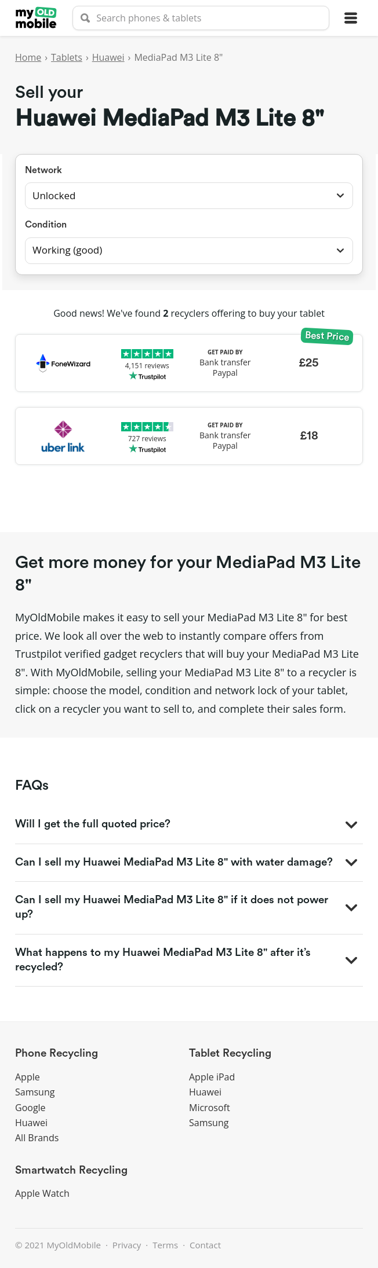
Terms (165, 1245)
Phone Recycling (56, 1053)
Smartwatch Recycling (71, 1170)
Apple (27, 1077)
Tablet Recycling (230, 1053)
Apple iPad (212, 1077)
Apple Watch (42, 1193)
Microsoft (209, 1107)
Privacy (126, 1245)
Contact (205, 1245)
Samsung (34, 1092)
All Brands (37, 1137)
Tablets (66, 57)
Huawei (108, 57)
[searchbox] (200, 18)
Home (28, 57)
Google (30, 1107)
